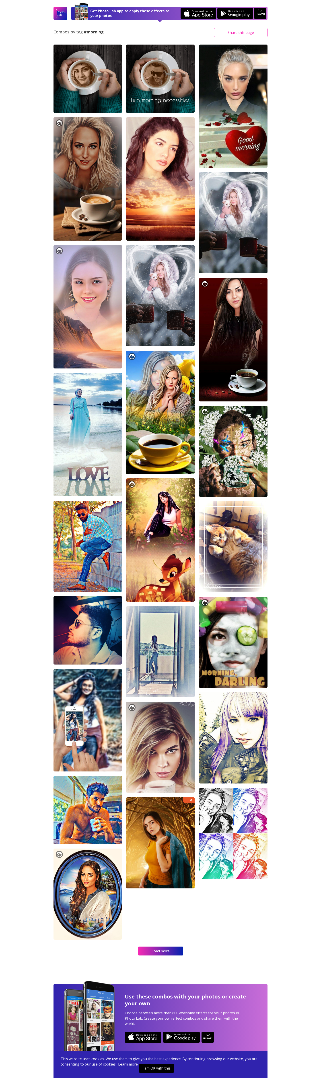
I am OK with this (156, 1068)
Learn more (128, 1064)
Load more (161, 951)
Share (241, 32)
